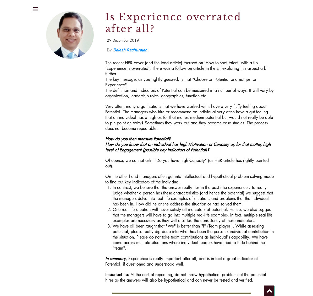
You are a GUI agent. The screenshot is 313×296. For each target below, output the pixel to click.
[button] (36, 9)
